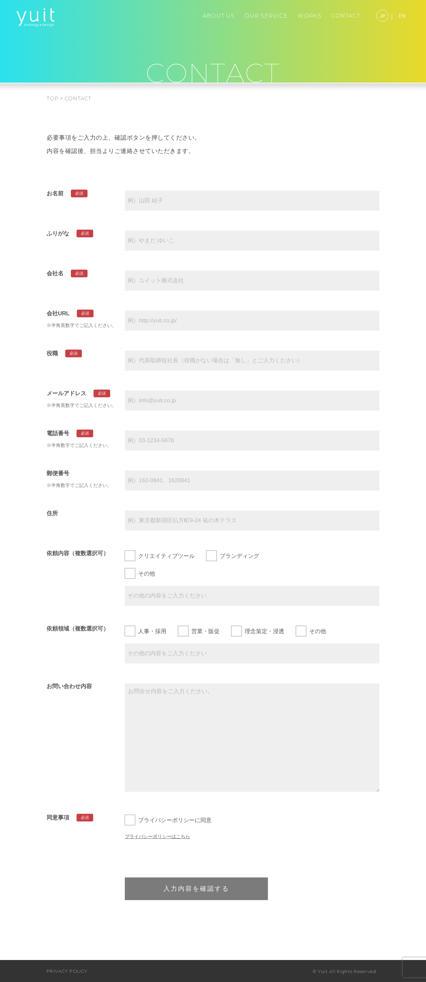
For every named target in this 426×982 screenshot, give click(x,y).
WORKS (309, 16)
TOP (53, 98)
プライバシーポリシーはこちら (157, 839)
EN (402, 16)
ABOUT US (219, 16)
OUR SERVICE (266, 16)
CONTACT (345, 16)
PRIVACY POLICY (67, 971)
